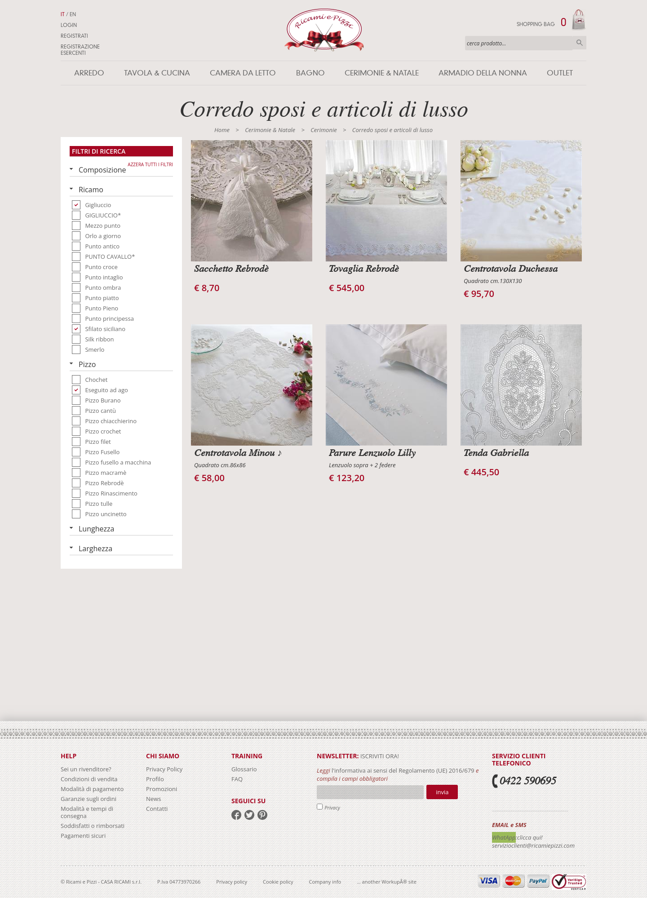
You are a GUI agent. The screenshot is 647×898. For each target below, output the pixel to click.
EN (73, 14)
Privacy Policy (164, 769)
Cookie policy (278, 881)
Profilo (155, 779)
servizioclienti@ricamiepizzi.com (533, 845)
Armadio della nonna (483, 73)
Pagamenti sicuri (83, 836)
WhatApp (504, 837)
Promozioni (161, 789)
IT (63, 14)
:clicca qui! (529, 837)
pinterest (262, 815)
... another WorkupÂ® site (387, 881)
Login (69, 25)
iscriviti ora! (379, 756)
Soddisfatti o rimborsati (92, 826)
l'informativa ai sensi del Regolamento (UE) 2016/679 (403, 770)
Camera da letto (243, 73)
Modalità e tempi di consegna (87, 812)
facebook (236, 815)
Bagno (310, 73)
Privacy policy (231, 881)
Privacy (332, 807)
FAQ (237, 779)
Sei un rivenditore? (86, 769)
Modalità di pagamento (92, 789)
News (153, 799)
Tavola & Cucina (157, 73)
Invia (442, 792)
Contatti (157, 809)
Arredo (89, 73)
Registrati (74, 36)
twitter (249, 815)
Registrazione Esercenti (80, 50)
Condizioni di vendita (89, 779)
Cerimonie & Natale (382, 73)
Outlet (560, 73)
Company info (325, 881)
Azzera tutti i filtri (150, 164)
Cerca (579, 42)
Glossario (244, 769)
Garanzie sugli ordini (88, 799)
